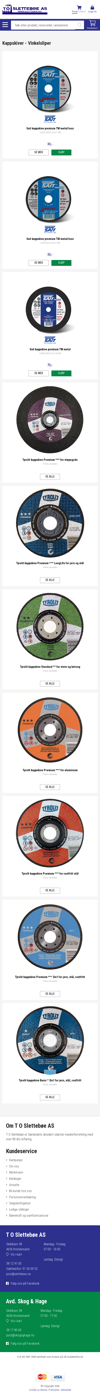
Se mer (38, 152)
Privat (74, 11)
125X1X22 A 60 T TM (50, 243)
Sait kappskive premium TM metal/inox (50, 128)
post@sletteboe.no (18, 1274)
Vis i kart (16, 1254)
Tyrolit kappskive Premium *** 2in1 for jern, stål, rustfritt (50, 977)
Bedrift (82, 11)
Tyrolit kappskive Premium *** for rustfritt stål (50, 873)
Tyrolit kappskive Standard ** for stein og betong (50, 667)
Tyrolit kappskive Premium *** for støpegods (50, 460)
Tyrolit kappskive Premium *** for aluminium (50, 770)
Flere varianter (50, 464)
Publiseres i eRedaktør (60, 1389)
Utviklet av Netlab (38, 1389)
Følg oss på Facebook (25, 1283)
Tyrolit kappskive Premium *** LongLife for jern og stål (50, 563)
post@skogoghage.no (20, 1335)
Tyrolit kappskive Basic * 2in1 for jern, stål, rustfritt (50, 1080)
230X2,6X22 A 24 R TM (50, 353)
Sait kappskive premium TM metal (50, 349)
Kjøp (61, 152)
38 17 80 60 (13, 1330)
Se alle (50, 476)
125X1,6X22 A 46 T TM (50, 132)
